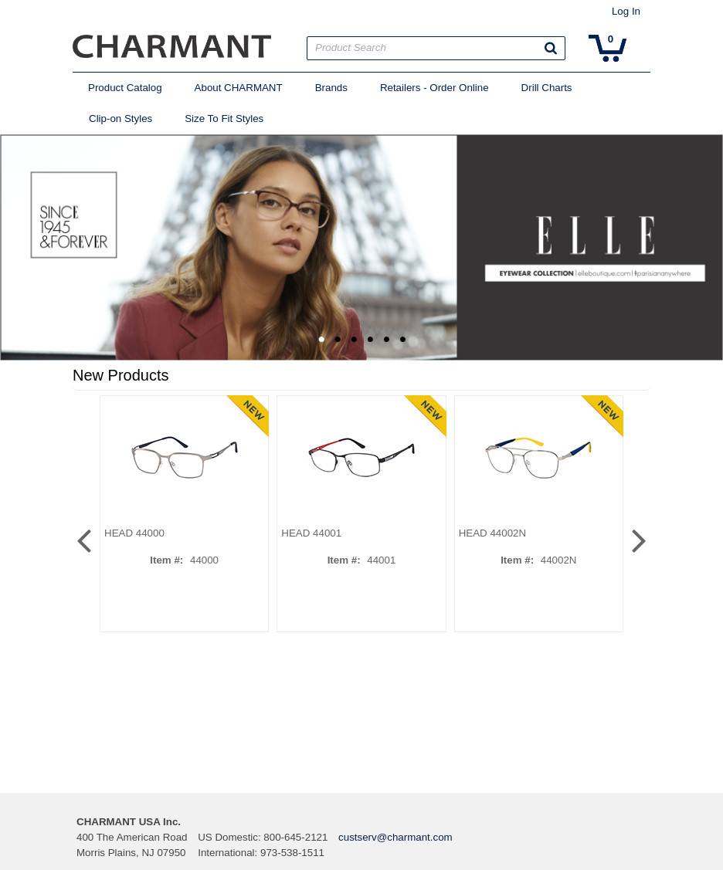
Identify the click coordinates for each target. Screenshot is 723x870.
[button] (550, 48)
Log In (626, 11)
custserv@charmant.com (395, 837)
